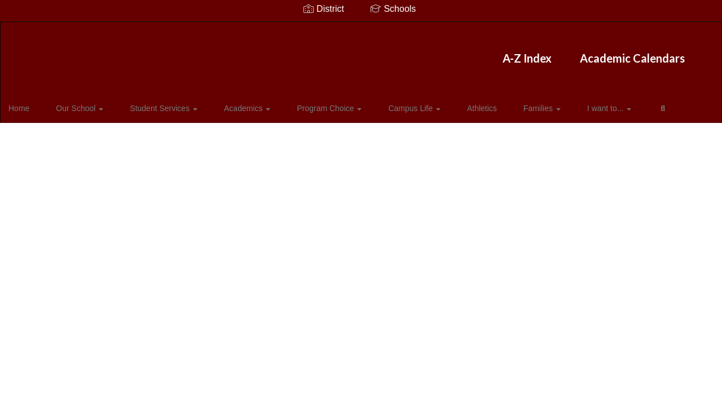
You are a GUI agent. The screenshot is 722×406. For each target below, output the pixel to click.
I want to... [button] (550, 103)
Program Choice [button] (308, 103)
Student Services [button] (162, 103)
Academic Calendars (401, 52)
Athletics (442, 103)
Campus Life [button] (384, 103)
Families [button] (492, 103)
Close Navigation (56, 136)
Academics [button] (236, 103)
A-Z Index (296, 52)
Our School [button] (87, 103)
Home (36, 103)
